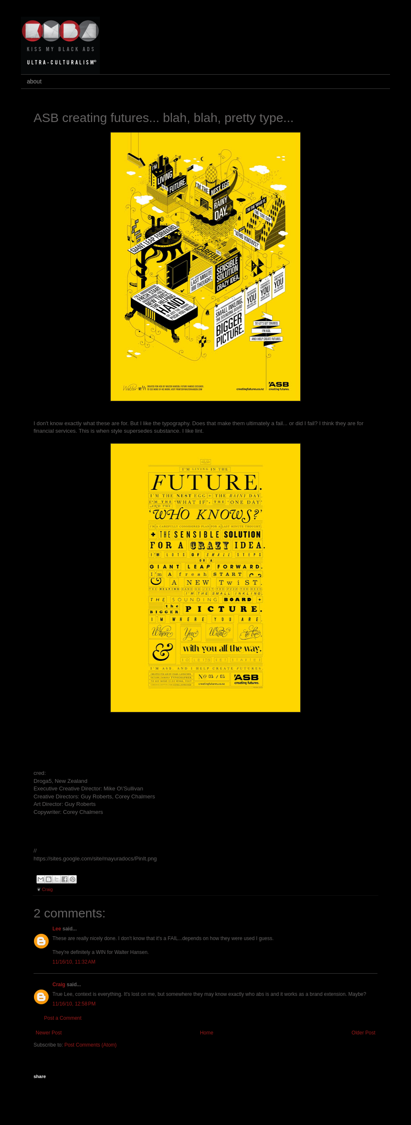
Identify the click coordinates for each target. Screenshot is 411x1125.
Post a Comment (62, 1018)
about (34, 81)
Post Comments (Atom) (90, 1045)
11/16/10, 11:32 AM (73, 962)
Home (206, 1033)
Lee (56, 929)
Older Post (363, 1033)
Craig (47, 889)
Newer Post (49, 1033)
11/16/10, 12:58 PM (74, 1004)
